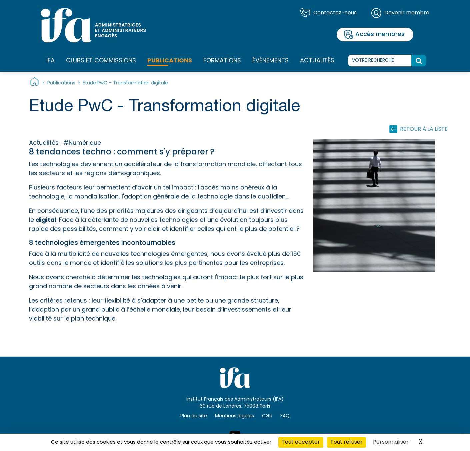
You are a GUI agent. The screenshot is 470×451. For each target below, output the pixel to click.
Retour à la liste (424, 129)
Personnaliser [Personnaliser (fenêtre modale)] (391, 442)
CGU (267, 416)
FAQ (285, 416)
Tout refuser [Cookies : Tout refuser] (346, 442)
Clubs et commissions (101, 61)
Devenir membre (406, 13)
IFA (50, 61)
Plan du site (193, 416)
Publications (169, 61)
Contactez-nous (335, 13)
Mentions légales (234, 416)
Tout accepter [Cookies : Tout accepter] (301, 442)
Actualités (317, 61)
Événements (270, 61)
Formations (222, 61)
